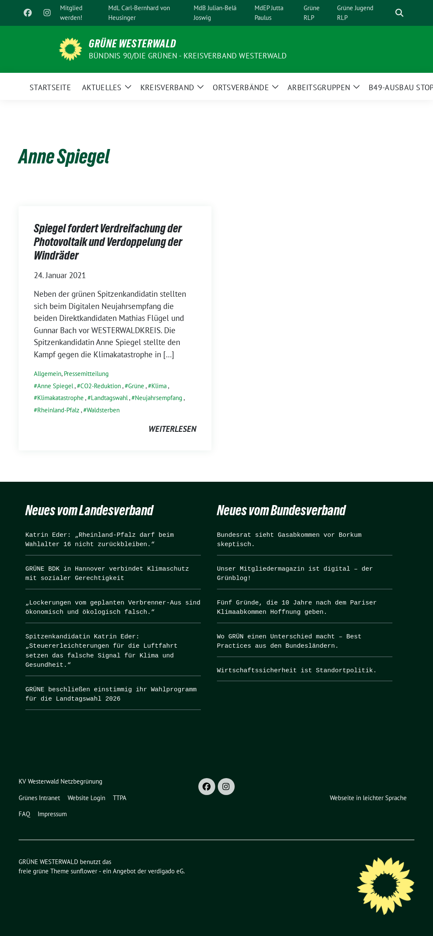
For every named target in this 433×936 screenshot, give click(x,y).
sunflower (84, 871)
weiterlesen (172, 429)
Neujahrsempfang (158, 398)
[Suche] (387, 13)
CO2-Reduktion (100, 386)
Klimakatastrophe (60, 398)
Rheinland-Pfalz (58, 410)
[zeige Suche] (399, 13)
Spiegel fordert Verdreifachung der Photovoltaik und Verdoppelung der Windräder (108, 241)
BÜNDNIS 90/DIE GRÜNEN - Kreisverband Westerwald (188, 56)
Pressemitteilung (86, 374)
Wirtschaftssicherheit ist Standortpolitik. (297, 670)
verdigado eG (166, 871)
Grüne (136, 386)
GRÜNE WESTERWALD (132, 43)
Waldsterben (103, 410)
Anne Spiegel (55, 386)
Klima (159, 386)
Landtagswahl (109, 398)
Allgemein (47, 374)
